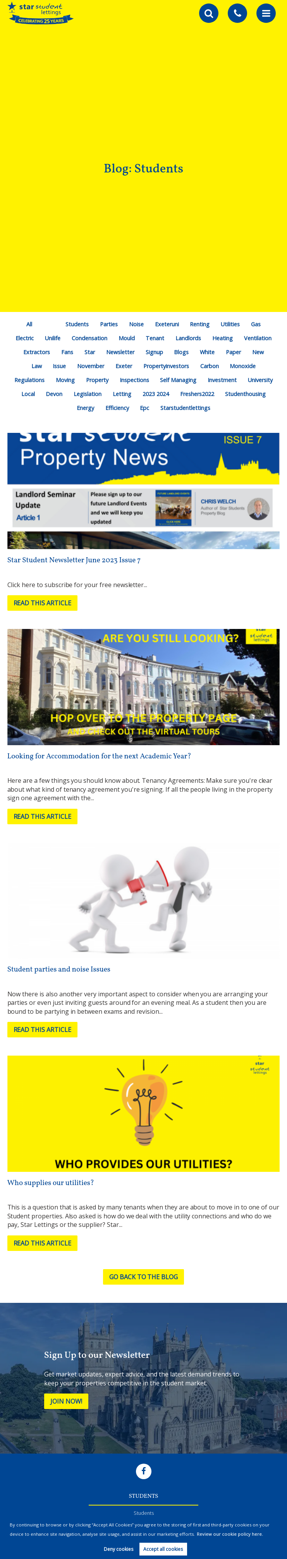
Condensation (89, 338)
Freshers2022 (197, 394)
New (258, 352)
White (207, 352)
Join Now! (66, 1401)
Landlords (188, 338)
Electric (24, 338)
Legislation (87, 394)
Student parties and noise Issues (58, 970)
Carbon (209, 366)
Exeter (123, 366)
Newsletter (120, 352)
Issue (59, 366)
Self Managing (178, 380)
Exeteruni (167, 324)
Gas (256, 324)
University (260, 380)
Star (89, 352)
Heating (222, 338)
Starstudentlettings (185, 408)
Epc (144, 408)
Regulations (29, 380)
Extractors (36, 352)
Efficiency (117, 408)
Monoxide (243, 366)
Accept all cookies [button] (163, 1549)
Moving (65, 380)
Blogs (181, 352)
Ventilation (258, 338)
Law (36, 366)
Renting (200, 324)
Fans (67, 352)
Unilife (52, 338)
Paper (233, 352)
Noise (136, 324)
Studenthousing (245, 394)
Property (97, 380)
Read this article (42, 603)
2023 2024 (156, 394)
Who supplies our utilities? (51, 1183)
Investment (222, 380)
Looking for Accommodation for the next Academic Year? (99, 756)
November (90, 366)
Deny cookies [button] (118, 1549)
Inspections (134, 380)
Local (28, 394)
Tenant (155, 338)
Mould (127, 338)
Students (77, 324)
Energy (85, 408)
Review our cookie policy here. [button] (230, 1534)
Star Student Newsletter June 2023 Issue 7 (74, 560)
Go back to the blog (143, 1277)
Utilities (230, 324)
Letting (122, 394)
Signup (154, 352)
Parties (109, 324)
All (29, 324)
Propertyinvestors (166, 366)
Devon (54, 394)
